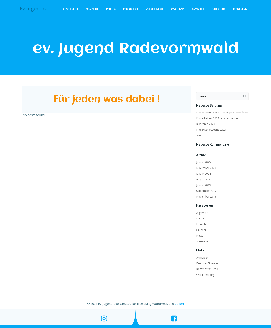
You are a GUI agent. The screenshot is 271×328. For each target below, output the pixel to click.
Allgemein (202, 213)
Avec (199, 135)
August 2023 (204, 179)
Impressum (240, 8)
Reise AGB (218, 8)
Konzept (198, 8)
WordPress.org (205, 275)
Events (111, 8)
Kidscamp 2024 (205, 124)
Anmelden (202, 257)
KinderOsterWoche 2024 (211, 129)
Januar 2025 (203, 162)
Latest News (154, 8)
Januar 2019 (203, 185)
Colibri (179, 304)
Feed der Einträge (207, 263)
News (199, 235)
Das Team (177, 8)
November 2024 (206, 168)
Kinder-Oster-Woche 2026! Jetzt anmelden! (222, 112)
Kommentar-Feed (207, 269)
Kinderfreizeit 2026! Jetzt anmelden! (217, 118)
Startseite (70, 8)
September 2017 (206, 190)
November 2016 (206, 196)
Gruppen (92, 8)
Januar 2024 (203, 173)
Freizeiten (130, 8)
